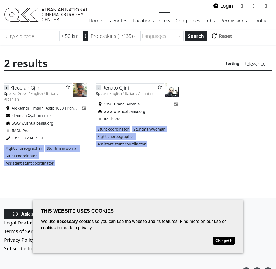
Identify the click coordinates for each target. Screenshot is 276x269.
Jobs (210, 20)
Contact (260, 20)
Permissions (233, 20)
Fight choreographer (24, 148)
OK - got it (223, 241)
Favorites (117, 20)
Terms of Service (22, 231)
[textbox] (159, 36)
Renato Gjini (115, 87)
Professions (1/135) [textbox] (112, 36)
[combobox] (114, 36)
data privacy (79, 228)
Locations (143, 20)
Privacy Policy (19, 240)
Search (196, 36)
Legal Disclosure (22, 222)
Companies (187, 20)
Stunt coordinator (21, 155)
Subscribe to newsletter (30, 248)
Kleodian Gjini (25, 87)
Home (95, 20)
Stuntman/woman (63, 148)
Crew (164, 20)
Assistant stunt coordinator (30, 163)
